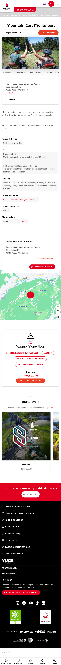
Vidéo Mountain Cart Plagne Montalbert (20, 199)
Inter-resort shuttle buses (23, 353)
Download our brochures (18, 513)
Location (48, 72)
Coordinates (7, 72)
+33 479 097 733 (30, 376)
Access (48, 353)
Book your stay (24, 10)
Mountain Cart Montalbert (49, 15)
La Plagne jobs (11, 527)
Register (31, 494)
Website (12, 99)
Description (20, 72)
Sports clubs (10, 540)
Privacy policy (7, 655)
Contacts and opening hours (22, 592)
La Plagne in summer (12, 15)
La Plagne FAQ (11, 533)
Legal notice (6, 652)
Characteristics (35, 72)
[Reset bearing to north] (58, 314)
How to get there (43, 267)
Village (58, 72)
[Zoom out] (58, 310)
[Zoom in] (58, 307)
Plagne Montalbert (46, 259)
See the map (11, 92)
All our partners (13, 554)
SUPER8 (26, 464)
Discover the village (31, 380)
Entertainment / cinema (30, 364)
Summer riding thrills (30, 15)
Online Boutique (12, 520)
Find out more (48, 33)
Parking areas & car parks (30, 359)
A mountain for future (16, 506)
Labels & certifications (16, 547)
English (44, 4)
